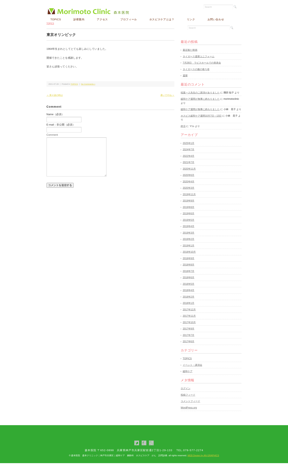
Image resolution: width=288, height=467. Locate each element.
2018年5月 (188, 287)
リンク (191, 19)
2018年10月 (189, 256)
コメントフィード (190, 405)
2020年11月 (189, 172)
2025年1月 (188, 147)
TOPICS (55, 19)
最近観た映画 (190, 54)
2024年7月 (188, 153)
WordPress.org (189, 411)
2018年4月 (188, 294)
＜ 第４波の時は (55, 99)
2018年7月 (188, 275)
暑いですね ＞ (167, 99)
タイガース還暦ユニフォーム (198, 60)
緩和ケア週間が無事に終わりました (200, 103)
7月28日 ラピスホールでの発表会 (202, 66)
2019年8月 (188, 211)
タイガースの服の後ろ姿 (196, 73)
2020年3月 (188, 192)
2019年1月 (188, 249)
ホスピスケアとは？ (161, 19)
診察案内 (79, 19)
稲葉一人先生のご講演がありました (200, 96)
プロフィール (128, 19)
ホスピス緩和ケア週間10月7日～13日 (201, 119)
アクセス (102, 19)
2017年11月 (189, 320)
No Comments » (88, 88)
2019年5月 (188, 223)
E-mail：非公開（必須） (61, 128)
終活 (183, 130)
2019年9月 (188, 204)
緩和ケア (187, 375)
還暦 (185, 79)
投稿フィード (188, 398)
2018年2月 (188, 300)
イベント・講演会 (192, 368)
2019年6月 (188, 217)
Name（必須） (55, 118)
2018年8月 (188, 268)
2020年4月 (188, 185)
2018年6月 (188, 281)
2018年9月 (188, 262)
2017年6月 (188, 345)
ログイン (185, 392)
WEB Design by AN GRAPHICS (203, 459)
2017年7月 (188, 339)
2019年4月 (188, 230)
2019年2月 (188, 243)
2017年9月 (188, 332)
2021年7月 (188, 166)
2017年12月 (189, 313)
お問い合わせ (216, 19)
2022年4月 (188, 159)
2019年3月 (188, 236)
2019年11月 (189, 198)
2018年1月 (188, 307)
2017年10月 (189, 326)
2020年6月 (188, 179)
